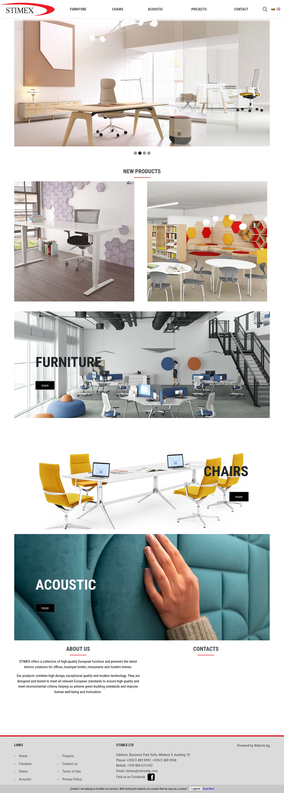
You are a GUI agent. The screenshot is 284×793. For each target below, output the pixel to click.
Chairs (23, 771)
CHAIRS (117, 9)
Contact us (69, 764)
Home (23, 756)
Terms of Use (71, 771)
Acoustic (25, 779)
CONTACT (241, 9)
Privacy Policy (72, 779)
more (45, 385)
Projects (199, 9)
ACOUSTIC (155, 9)
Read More (208, 788)
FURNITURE (78, 9)
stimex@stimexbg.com (142, 771)
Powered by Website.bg (253, 745)
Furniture (25, 764)
